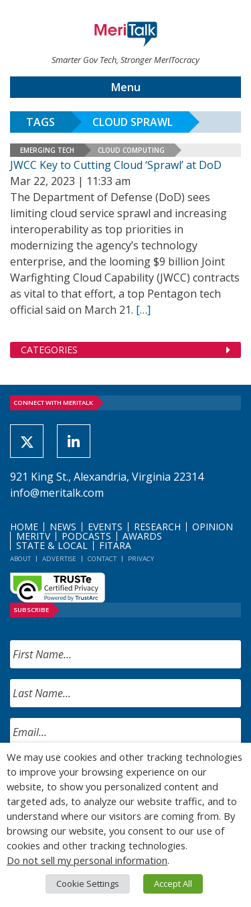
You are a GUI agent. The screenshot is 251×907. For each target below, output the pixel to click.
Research (157, 526)
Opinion (212, 526)
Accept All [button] (173, 884)
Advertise (59, 558)
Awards (142, 536)
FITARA (115, 545)
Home (24, 526)
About (20, 558)
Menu (126, 87)
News (63, 526)
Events (105, 526)
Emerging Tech (47, 150)
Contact (102, 558)
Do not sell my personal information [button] (87, 860)
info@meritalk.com (57, 492)
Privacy (141, 558)
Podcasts (86, 536)
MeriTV (33, 536)
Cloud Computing (131, 150)
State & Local (52, 545)
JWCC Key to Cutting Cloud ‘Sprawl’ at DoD (116, 165)
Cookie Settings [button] (87, 884)
